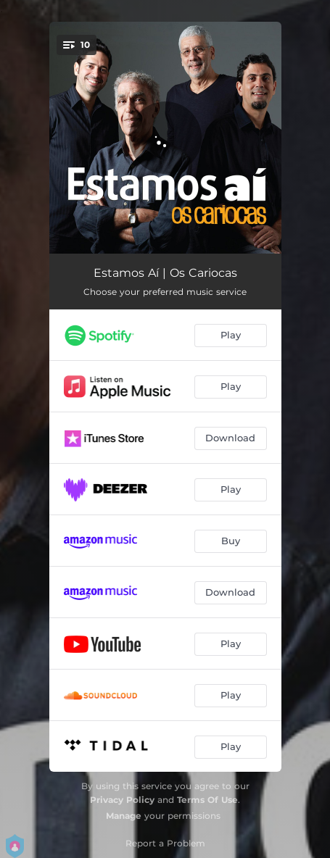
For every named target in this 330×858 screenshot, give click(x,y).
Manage (123, 815)
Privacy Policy (122, 799)
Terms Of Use (207, 799)
